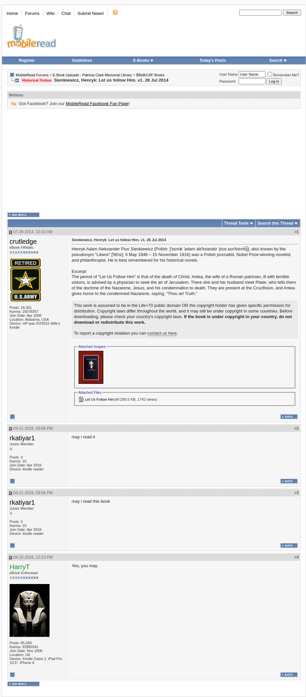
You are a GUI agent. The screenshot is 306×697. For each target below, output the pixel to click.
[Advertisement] (144, 160)
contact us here (162, 333)
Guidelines (82, 60)
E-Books (143, 60)
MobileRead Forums (32, 75)
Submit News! (91, 13)
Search (278, 60)
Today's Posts (212, 60)
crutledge (23, 241)
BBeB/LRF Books (150, 75)
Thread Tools (236, 223)
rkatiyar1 (22, 438)
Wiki (51, 13)
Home (12, 13)
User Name (229, 74)
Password (227, 81)
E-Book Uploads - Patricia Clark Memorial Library (92, 75)
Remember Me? (283, 75)
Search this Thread (275, 223)
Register (27, 60)
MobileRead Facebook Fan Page (97, 103)
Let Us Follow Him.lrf (101, 399)
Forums (32, 13)
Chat (65, 13)
